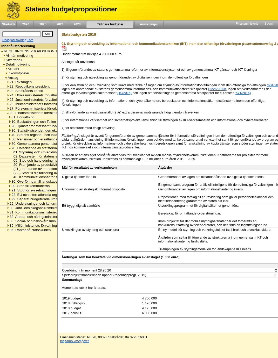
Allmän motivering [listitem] (18, 56)
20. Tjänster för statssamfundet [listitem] (34, 126)
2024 (60, 24)
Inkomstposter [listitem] (17, 73)
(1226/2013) (217, 89)
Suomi (269, 23)
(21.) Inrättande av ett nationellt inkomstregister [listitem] (48, 169)
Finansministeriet (247, 23)
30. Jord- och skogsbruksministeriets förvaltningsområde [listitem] (51, 208)
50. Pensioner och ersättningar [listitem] (34, 139)
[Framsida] (11, 10)
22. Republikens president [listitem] (28, 86)
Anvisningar (149, 24)
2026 (26, 24)
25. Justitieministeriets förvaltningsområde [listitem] (40, 100)
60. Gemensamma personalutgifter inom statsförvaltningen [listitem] (55, 144)
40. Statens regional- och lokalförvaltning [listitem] (41, 135)
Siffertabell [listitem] (12, 60)
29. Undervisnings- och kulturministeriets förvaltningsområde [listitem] (54, 203)
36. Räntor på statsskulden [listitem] (29, 230)
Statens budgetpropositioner (71, 9)
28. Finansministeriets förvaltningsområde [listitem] (40, 113)
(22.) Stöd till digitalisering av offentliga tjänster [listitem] (48, 173)
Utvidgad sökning (14, 40)
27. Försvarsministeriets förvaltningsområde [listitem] (42, 108)
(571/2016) (243, 93)
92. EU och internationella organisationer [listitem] (41, 195)
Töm (30, 40)
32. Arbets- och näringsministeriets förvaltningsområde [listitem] (50, 217)
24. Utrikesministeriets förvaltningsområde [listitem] (40, 95)
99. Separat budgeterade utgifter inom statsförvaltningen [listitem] (53, 199)
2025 (43, 24)
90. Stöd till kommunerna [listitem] (29, 186)
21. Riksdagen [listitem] (19, 82)
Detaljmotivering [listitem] (17, 64)
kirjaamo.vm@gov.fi (74, 341)
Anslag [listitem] (11, 78)
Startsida (8, 24)
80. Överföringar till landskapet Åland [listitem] (38, 181)
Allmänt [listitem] (12, 69)
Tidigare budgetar (109, 24)
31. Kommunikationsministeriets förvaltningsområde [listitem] (48, 212)
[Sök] (21, 34)
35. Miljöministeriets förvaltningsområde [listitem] (38, 225)
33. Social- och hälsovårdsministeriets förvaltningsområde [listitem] (52, 221)
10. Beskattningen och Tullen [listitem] (32, 122)
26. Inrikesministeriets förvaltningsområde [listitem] (40, 104)
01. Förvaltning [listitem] (21, 117)
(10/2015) (124, 93)
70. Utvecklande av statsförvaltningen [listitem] (39, 148)
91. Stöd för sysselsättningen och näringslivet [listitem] (45, 190)
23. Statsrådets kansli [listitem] (25, 91)
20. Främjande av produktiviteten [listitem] (37, 165)
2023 (77, 24)
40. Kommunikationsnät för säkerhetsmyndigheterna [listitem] (52, 177)
